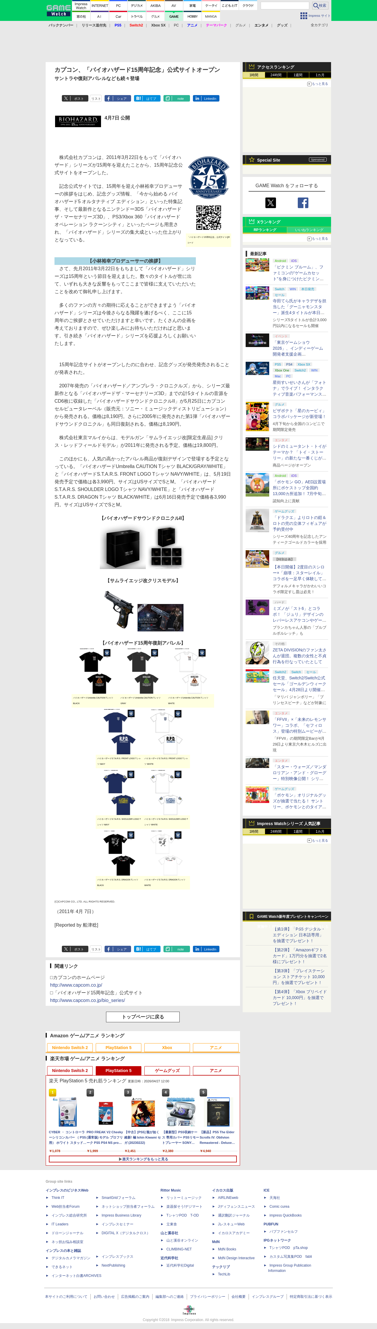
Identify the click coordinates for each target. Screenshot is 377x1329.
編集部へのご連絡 (170, 1297)
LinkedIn (210, 98)
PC (176, 25)
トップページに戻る (143, 1016)
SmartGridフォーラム (118, 1198)
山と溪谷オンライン (182, 1240)
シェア (122, 98)
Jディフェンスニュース (236, 1206)
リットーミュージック (184, 1198)
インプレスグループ (268, 1297)
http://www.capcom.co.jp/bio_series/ (87, 1000)
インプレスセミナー (117, 1224)
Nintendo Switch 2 (70, 1047)
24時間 (275, 75)
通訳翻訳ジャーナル (234, 1215)
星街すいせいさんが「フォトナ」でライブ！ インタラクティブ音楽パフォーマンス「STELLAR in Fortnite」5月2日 (299, 394)
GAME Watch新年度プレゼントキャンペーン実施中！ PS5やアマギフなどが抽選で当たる (292, 918)
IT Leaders (60, 1224)
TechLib (224, 1274)
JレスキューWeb (231, 1224)
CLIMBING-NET (179, 1249)
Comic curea (279, 1206)
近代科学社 (169, 1258)
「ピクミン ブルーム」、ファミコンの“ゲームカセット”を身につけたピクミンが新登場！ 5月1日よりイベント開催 (298, 279)
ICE (266, 1190)
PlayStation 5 (119, 1047)
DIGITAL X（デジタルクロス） (126, 1233)
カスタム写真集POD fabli (290, 1257)
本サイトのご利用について (66, 1297)
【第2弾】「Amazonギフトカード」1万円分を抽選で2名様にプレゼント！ (300, 956)
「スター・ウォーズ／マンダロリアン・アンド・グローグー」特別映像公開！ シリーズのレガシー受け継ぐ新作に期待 (299, 778)
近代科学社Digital (180, 1265)
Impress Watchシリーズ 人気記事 (288, 823)
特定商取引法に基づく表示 (311, 1297)
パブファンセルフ (283, 1232)
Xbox (167, 1047)
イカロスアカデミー (234, 1233)
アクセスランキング (275, 67)
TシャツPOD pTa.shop (288, 1248)
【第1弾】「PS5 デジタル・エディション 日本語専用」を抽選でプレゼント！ (299, 935)
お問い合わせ (104, 1297)
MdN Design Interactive (236, 1258)
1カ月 (320, 75)
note (181, 98)
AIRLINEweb (228, 1198)
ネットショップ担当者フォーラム (128, 1206)
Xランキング (268, 222)
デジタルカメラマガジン (71, 1258)
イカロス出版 (222, 1190)
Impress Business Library (121, 1215)
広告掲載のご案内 (135, 1297)
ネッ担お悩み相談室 (67, 1242)
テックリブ (221, 1267)
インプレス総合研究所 (69, 1215)
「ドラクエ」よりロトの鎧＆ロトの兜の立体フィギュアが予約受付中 (299, 523)
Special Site (268, 160)
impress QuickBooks (285, 1215)
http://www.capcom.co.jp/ (76, 985)
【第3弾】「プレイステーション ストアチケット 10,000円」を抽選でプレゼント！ (299, 976)
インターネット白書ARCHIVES (76, 1276)
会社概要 (239, 1297)
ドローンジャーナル (67, 1233)
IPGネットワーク (277, 1240)
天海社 (274, 1198)
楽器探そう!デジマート (184, 1206)
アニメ (216, 1047)
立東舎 (171, 1224)
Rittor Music (171, 1190)
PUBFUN (271, 1224)
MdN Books (227, 1249)
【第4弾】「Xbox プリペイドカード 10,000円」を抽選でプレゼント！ (300, 997)
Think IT (58, 1198)
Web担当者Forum (66, 1206)
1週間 (298, 75)
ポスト (79, 98)
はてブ (151, 98)
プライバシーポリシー (207, 1297)
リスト (96, 98)
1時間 (254, 75)
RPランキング (265, 230)
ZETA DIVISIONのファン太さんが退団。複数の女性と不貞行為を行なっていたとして (300, 656)
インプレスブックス (117, 1257)
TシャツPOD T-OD (182, 1215)
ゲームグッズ (167, 1070)
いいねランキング (309, 230)
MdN (216, 1242)
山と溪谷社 (169, 1233)
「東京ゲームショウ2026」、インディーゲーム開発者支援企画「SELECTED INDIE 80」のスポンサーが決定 (299, 354)
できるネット (62, 1267)
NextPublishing (113, 1265)
